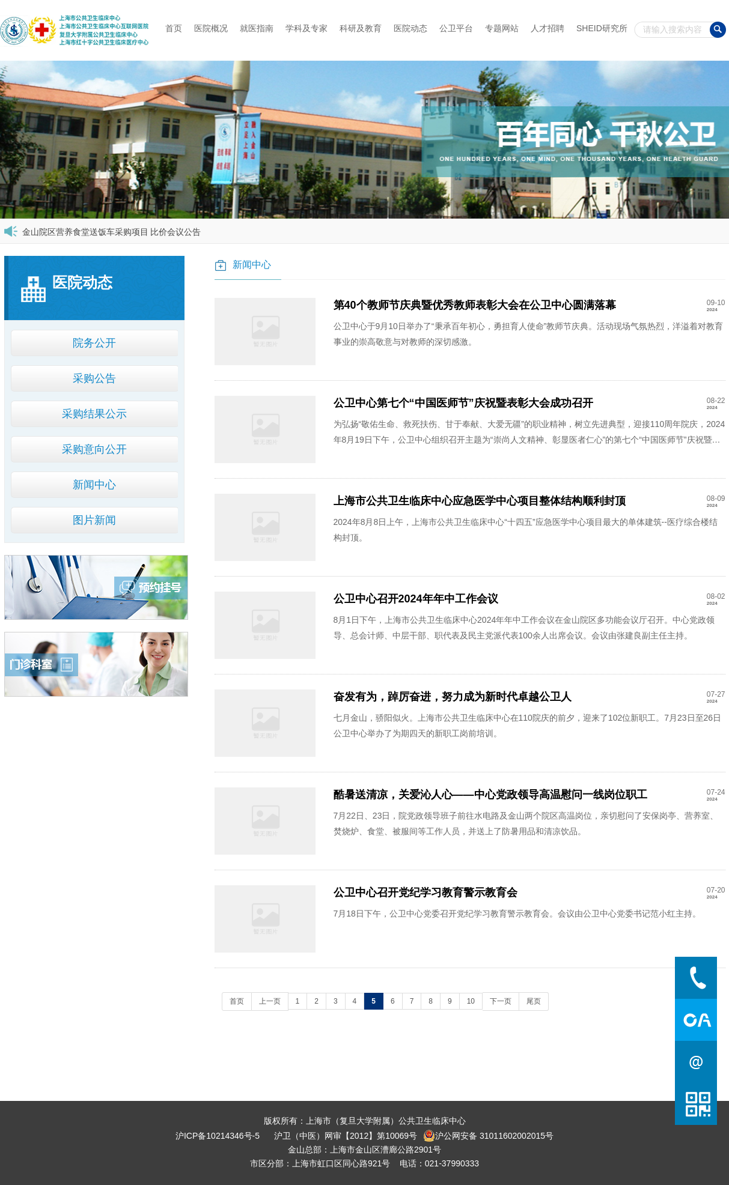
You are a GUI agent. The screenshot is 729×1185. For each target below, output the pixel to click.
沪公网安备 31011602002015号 (488, 1136)
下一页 (500, 1001)
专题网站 (502, 28)
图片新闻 (94, 520)
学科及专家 (306, 28)
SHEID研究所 (601, 28)
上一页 (270, 1001)
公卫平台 (456, 28)
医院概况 (211, 28)
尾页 (533, 1001)
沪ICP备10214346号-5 (217, 1136)
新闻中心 (94, 485)
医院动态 (410, 28)
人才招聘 (547, 28)
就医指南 (256, 28)
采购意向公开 (94, 449)
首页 (173, 28)
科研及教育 (361, 28)
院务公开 (94, 343)
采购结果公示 (94, 414)
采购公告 (94, 378)
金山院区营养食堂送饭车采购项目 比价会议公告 (111, 232)
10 (471, 1001)
